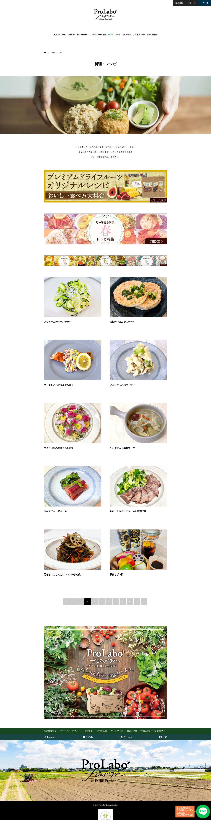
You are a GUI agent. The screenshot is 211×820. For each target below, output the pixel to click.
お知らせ (71, 35)
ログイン (192, 3)
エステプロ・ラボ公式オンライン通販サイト (147, 715)
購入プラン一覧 (60, 35)
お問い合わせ (152, 35)
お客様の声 (126, 35)
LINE (163, 724)
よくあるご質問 (139, 35)
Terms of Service (126, 817)
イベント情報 (82, 35)
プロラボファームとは (97, 35)
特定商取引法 (50, 715)
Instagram (49, 724)
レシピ (110, 35)
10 (137, 584)
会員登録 (179, 3)
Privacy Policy (115, 817)
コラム (117, 35)
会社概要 (88, 715)
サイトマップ (117, 715)
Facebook (126, 724)
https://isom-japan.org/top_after (105, 814)
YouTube (88, 724)
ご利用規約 (102, 715)
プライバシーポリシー (70, 715)
